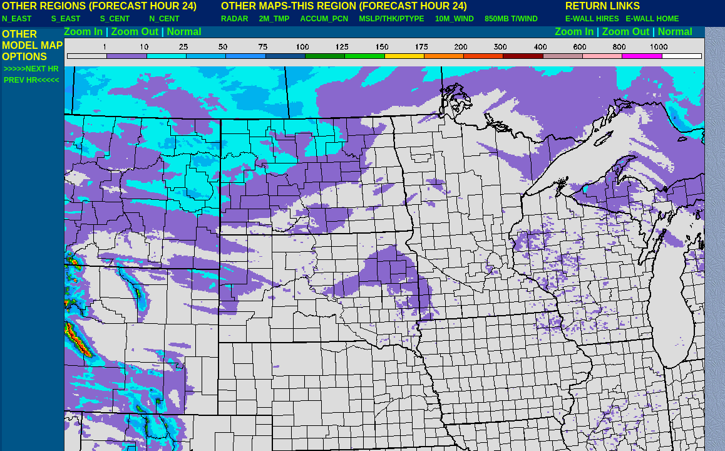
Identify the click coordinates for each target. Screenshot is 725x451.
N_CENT (165, 18)
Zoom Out (135, 31)
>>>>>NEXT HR (31, 69)
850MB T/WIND (511, 18)
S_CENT (115, 18)
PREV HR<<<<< (31, 80)
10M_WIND (454, 18)
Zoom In (83, 31)
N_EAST (16, 18)
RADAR (234, 18)
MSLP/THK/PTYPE (391, 18)
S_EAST (66, 18)
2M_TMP (274, 18)
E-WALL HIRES (594, 18)
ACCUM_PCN (325, 18)
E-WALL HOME (652, 18)
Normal (184, 31)
